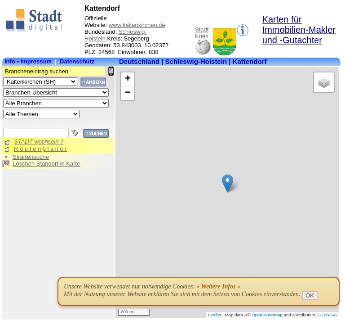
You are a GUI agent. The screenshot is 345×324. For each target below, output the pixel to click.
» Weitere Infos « (218, 286)
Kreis (201, 36)
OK (309, 295)
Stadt (201, 29)
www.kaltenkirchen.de (137, 25)
